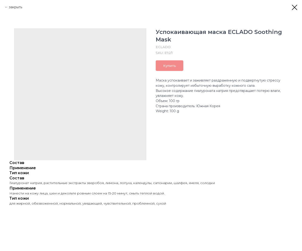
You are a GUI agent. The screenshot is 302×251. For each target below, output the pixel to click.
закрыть (15, 7)
